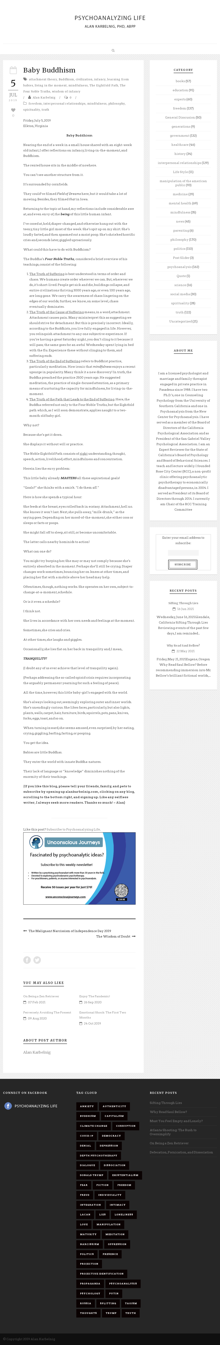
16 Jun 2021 (185, 609)
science (180, 285)
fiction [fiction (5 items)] (102, 1185)
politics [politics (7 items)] (87, 1254)
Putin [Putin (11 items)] (114, 1293)
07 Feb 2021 (37, 1002)
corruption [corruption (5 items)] (126, 1126)
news (180, 221)
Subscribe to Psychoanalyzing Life (73, 829)
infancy (100, 79)
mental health (180, 203)
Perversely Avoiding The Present (47, 1012)
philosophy (116, 103)
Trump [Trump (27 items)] (111, 1313)
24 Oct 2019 (92, 1023)
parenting (181, 230)
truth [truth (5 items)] (130, 1313)
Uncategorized (180, 321)
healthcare (180, 145)
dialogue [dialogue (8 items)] (87, 1165)
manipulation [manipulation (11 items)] (109, 1224)
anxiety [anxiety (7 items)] (87, 1106)
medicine (180, 194)
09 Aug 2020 (37, 1018)
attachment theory (43, 79)
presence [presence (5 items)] (110, 1254)
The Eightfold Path (103, 85)
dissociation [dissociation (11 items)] (114, 1165)
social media (180, 294)
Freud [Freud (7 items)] (84, 1195)
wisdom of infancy (66, 91)
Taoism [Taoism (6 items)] (131, 1303)
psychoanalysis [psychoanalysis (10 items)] (123, 1283)
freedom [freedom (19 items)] (124, 1185)
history (180, 154)
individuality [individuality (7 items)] (110, 1195)
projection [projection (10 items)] (89, 1263)
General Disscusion (180, 117)
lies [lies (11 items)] (102, 1214)
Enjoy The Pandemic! (94, 996)
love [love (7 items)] (84, 1224)
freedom (35, 103)
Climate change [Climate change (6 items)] (93, 1126)
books (180, 81)
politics (179, 249)
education (180, 90)
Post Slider (181, 258)
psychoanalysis (179, 267)
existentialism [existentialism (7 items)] (125, 1175)
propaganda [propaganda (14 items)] (90, 1283)
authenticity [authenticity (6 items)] (114, 1106)
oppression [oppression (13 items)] (117, 1244)
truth (45, 109)
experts (180, 99)
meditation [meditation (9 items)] (115, 1234)
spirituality (31, 109)
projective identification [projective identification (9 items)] (102, 1273)
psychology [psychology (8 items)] (90, 1293)
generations (181, 126)
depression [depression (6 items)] (109, 1145)
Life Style (180, 172)
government (179, 136)
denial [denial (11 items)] (85, 1145)
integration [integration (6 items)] (90, 1204)
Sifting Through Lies (183, 603)
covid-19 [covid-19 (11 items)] (86, 1135)
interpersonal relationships (65, 103)
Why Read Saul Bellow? (183, 645)
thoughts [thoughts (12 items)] (88, 1313)
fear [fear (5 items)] (84, 1185)
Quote (181, 276)
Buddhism (66, 79)
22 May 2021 (185, 651)
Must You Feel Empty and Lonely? (176, 1121)
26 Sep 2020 (93, 1002)
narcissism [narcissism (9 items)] (89, 1244)
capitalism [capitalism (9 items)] (114, 1116)
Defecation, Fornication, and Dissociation (181, 1152)
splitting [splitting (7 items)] (108, 1303)
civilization (84, 79)
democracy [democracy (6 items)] (111, 1135)
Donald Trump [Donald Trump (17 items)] (91, 1175)
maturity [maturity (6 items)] (88, 1234)
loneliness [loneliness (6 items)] (124, 1214)
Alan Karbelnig (44, 97)
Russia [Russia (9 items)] (85, 1303)
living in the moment (51, 85)
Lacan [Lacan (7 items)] (85, 1214)
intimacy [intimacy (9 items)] (118, 1204)
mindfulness (78, 85)
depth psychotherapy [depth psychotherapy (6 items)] (98, 1155)
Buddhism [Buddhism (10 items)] (88, 1116)
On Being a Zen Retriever (41, 996)
